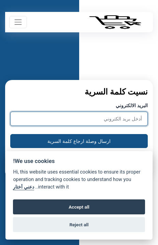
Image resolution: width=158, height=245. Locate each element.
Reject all (78, 224)
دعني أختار (23, 187)
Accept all (79, 207)
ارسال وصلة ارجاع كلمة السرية (79, 141)
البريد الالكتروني (132, 105)
